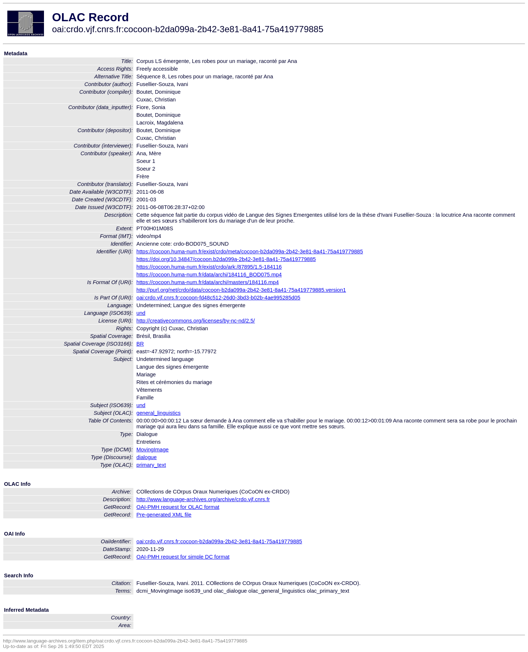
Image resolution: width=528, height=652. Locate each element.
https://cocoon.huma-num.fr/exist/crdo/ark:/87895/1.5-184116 (209, 267)
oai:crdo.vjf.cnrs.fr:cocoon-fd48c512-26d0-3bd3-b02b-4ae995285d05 (218, 298)
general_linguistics (158, 413)
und (140, 313)
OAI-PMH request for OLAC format (177, 507)
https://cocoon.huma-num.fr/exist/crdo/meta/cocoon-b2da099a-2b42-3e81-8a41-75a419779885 (249, 251)
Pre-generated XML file (163, 515)
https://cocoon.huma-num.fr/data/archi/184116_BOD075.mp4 (209, 274)
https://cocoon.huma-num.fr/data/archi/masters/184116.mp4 (207, 282)
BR (140, 344)
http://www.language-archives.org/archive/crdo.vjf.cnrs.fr (203, 499)
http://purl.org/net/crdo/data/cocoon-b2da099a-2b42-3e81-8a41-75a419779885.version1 (241, 290)
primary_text (151, 465)
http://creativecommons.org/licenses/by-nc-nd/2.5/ (195, 321)
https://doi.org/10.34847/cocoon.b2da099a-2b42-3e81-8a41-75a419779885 (226, 259)
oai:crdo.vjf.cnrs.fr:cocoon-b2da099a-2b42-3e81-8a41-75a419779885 (219, 541)
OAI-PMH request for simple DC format (182, 557)
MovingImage (152, 449)
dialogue (146, 457)
